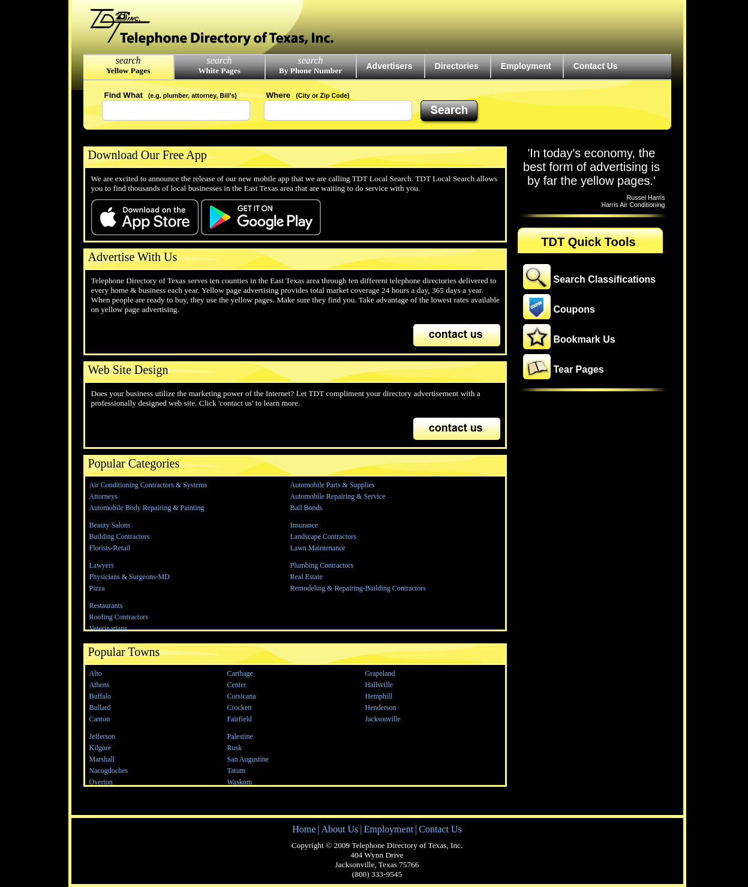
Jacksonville (383, 719)
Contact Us (595, 66)
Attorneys (103, 496)
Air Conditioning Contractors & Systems (148, 485)
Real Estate (306, 577)
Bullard (100, 707)
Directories (457, 66)
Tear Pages (579, 369)
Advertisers (390, 66)
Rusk (234, 748)
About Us (339, 829)
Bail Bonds (306, 508)
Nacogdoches (108, 770)
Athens (99, 685)
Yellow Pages (128, 70)
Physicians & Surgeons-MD (129, 577)
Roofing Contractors (118, 617)
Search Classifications (605, 279)
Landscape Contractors (323, 536)
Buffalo (100, 696)
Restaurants (106, 605)
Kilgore (100, 748)
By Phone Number (310, 70)
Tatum (236, 770)
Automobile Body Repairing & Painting (147, 508)
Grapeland (380, 673)
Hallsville (379, 685)
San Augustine (248, 759)
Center (237, 685)
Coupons (574, 309)
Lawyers (101, 565)
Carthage (240, 673)
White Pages (219, 70)
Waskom (240, 782)
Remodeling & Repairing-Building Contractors (358, 588)
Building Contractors (119, 536)
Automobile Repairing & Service (338, 496)
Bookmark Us (584, 339)
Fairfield (239, 719)
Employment (526, 66)
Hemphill (378, 696)
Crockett (239, 707)
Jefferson (102, 736)
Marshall (102, 759)
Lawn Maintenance (318, 548)
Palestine (240, 736)
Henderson (380, 707)
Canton (99, 719)
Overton (101, 782)
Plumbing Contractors (322, 565)
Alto (95, 673)
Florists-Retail (110, 548)
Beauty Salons (110, 525)
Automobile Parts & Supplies (332, 485)
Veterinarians (108, 628)
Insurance (304, 525)
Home (304, 829)
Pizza (97, 588)
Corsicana (241, 696)
